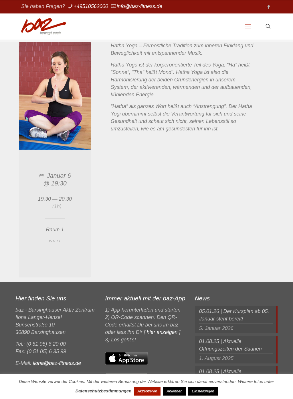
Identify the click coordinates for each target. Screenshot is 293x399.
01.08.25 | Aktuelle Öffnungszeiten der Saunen (230, 345)
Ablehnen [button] (174, 391)
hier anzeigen (161, 332)
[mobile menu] (248, 26)
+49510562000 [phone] (91, 6)
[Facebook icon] (268, 6)
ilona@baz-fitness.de (57, 363)
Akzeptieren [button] (147, 391)
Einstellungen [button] (203, 391)
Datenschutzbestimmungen (103, 390)
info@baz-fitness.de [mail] (139, 6)
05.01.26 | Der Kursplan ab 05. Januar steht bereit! (234, 315)
